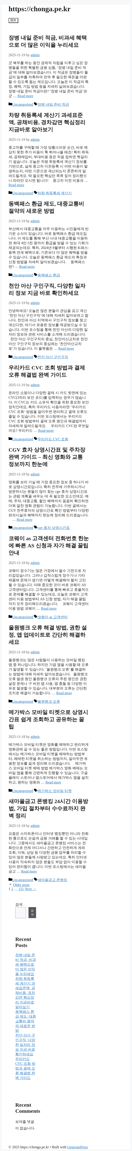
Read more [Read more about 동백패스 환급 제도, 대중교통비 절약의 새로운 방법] (27, 267)
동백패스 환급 (49, 275)
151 (21, 889)
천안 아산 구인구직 (53, 357)
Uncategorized (22, 104)
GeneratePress (77, 1147)
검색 (18, 904)
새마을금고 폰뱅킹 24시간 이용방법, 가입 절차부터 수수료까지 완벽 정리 (48, 808)
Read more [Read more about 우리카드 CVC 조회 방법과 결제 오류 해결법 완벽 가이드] (46, 430)
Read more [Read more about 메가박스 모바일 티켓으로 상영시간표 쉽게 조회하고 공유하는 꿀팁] (53, 782)
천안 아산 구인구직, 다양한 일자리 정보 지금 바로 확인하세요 (25, 1044)
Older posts (21, 885)
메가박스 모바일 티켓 (55, 791)
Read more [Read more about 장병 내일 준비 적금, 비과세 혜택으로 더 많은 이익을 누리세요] (25, 96)
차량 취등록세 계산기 (55, 193)
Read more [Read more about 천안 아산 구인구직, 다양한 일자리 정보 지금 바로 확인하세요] (66, 348)
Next (30, 889)
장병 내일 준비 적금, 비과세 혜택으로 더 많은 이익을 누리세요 (25, 964)
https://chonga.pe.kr (40, 9)
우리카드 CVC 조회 (53, 439)
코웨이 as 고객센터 (52, 617)
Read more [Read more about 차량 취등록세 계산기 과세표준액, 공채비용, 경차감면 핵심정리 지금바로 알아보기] (16, 185)
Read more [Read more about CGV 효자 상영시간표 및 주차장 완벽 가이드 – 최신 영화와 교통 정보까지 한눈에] (24, 520)
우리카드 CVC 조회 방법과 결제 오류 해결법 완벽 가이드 (25, 1068)
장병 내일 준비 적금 (53, 104)
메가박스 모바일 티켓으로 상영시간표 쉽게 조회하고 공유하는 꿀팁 (48, 719)
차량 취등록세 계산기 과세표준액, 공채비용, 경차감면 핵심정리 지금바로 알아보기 (47, 122)
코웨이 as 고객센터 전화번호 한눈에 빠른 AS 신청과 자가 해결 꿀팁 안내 (49, 545)
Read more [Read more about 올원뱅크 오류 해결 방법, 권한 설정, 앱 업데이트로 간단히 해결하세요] (64, 693)
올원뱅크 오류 (49, 701)
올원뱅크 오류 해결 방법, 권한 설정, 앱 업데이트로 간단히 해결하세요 (48, 635)
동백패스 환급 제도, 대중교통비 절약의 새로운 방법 (25, 1021)
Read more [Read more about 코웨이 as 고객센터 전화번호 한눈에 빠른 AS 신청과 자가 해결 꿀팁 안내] (49, 608)
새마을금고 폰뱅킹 (52, 880)
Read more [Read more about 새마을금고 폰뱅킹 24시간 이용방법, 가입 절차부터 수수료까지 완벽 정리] (29, 871)
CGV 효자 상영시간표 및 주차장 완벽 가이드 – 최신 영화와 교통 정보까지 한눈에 (47, 457)
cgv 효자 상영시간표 (54, 528)
